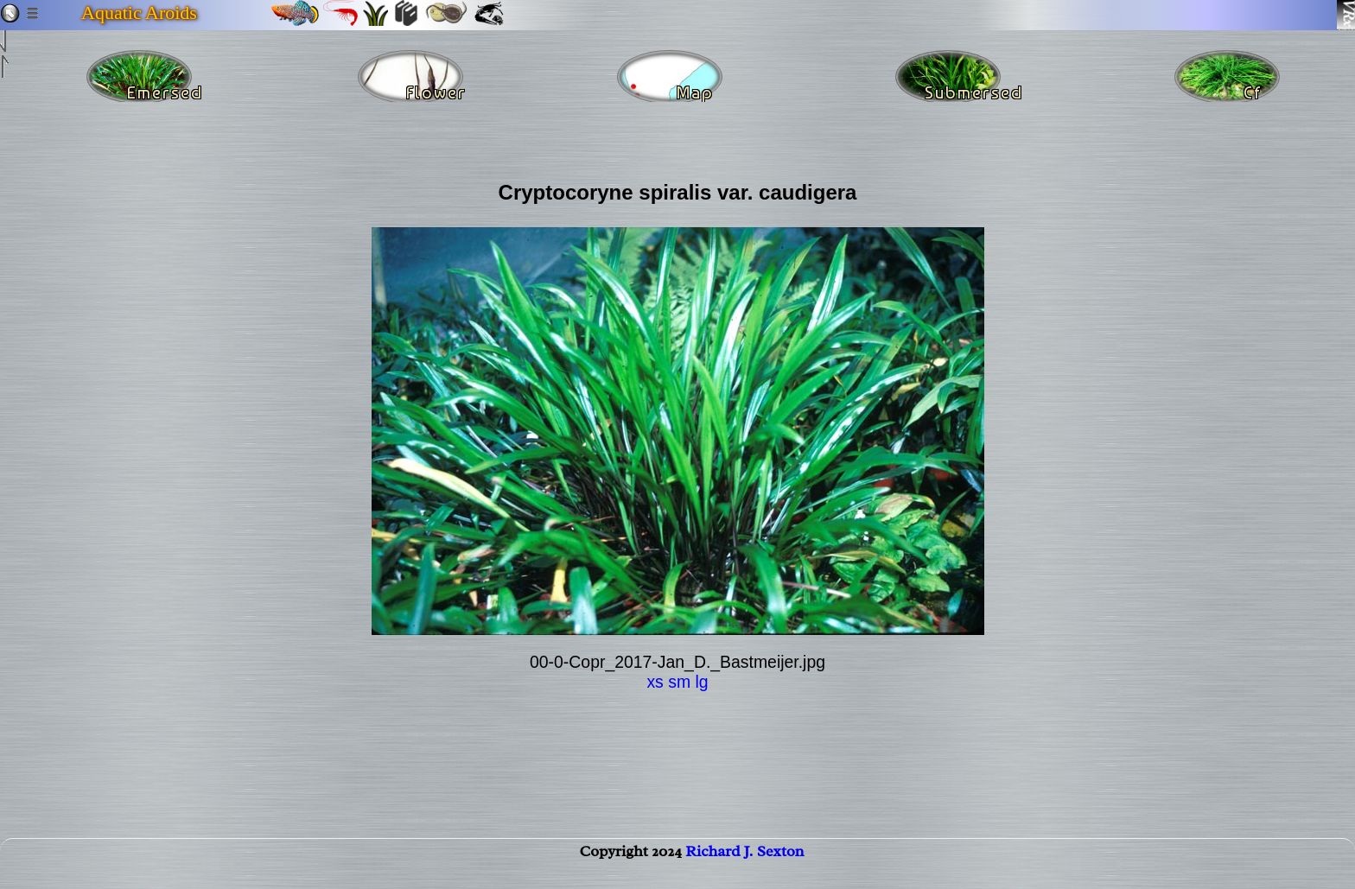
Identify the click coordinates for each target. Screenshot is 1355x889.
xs (654, 681)
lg (701, 681)
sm (679, 681)
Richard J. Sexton (744, 868)
